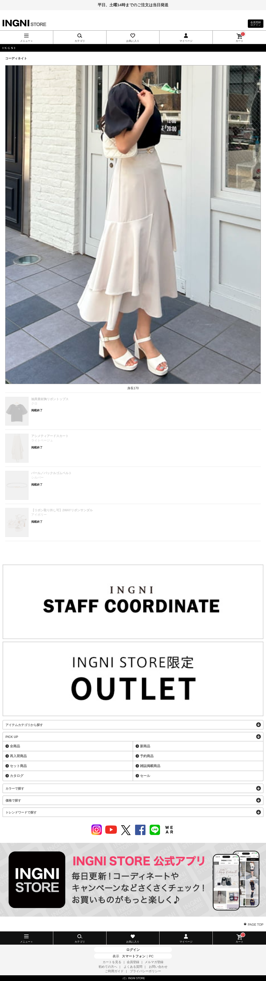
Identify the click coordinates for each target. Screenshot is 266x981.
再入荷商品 (18, 756)
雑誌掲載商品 (150, 766)
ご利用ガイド (114, 971)
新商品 (145, 746)
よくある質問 (133, 966)
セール (145, 776)
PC (151, 956)
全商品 (15, 746)
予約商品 (147, 756)
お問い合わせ (158, 966)
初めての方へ (107, 966)
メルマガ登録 (154, 962)
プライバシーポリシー (145, 971)
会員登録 (133, 962)
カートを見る (112, 962)
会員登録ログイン (255, 23)
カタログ (16, 776)
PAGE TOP (255, 924)
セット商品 (18, 766)
